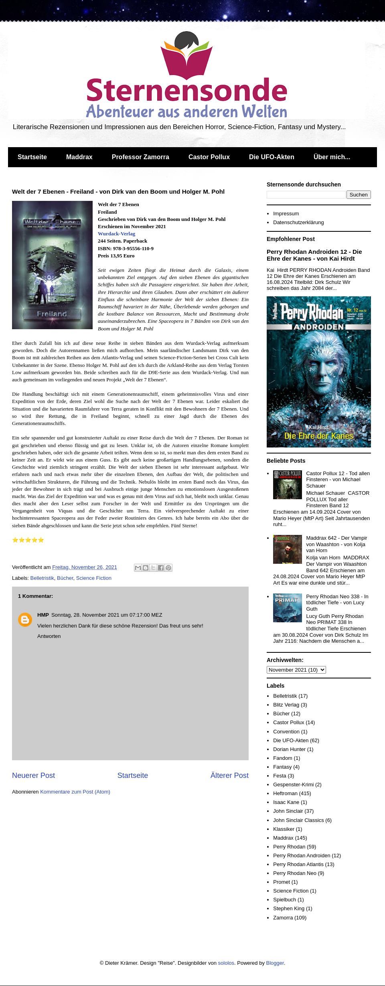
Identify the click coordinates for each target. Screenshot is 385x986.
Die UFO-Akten (271, 157)
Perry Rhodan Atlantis (298, 864)
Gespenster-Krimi (293, 785)
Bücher (65, 578)
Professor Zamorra (140, 157)
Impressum (286, 214)
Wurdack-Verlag (116, 234)
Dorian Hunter (289, 749)
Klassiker (283, 829)
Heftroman (285, 793)
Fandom (282, 758)
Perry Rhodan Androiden (301, 855)
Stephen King (288, 908)
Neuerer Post (33, 775)
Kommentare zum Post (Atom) (75, 792)
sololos (226, 963)
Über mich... (332, 157)
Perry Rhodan (289, 847)
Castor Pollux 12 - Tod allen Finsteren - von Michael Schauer (338, 479)
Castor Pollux (209, 157)
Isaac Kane (286, 802)
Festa (279, 776)
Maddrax (79, 157)
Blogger (275, 963)
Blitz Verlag (286, 705)
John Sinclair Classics (298, 820)
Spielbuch (284, 900)
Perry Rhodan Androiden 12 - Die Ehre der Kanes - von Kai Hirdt (314, 255)
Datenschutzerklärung (298, 222)
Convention (286, 732)
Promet (281, 882)
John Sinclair (288, 811)
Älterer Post (230, 775)
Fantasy (282, 767)
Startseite (32, 157)
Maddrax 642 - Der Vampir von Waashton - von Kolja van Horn (336, 544)
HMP (43, 615)
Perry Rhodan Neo (294, 873)
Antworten (49, 636)
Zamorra (283, 918)
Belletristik (42, 578)
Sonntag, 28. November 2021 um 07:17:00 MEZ (106, 615)
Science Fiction (93, 578)
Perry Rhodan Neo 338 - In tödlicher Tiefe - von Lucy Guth (337, 602)
